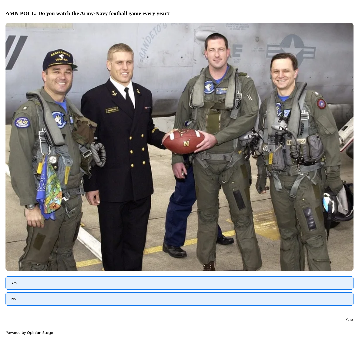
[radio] (179, 283)
